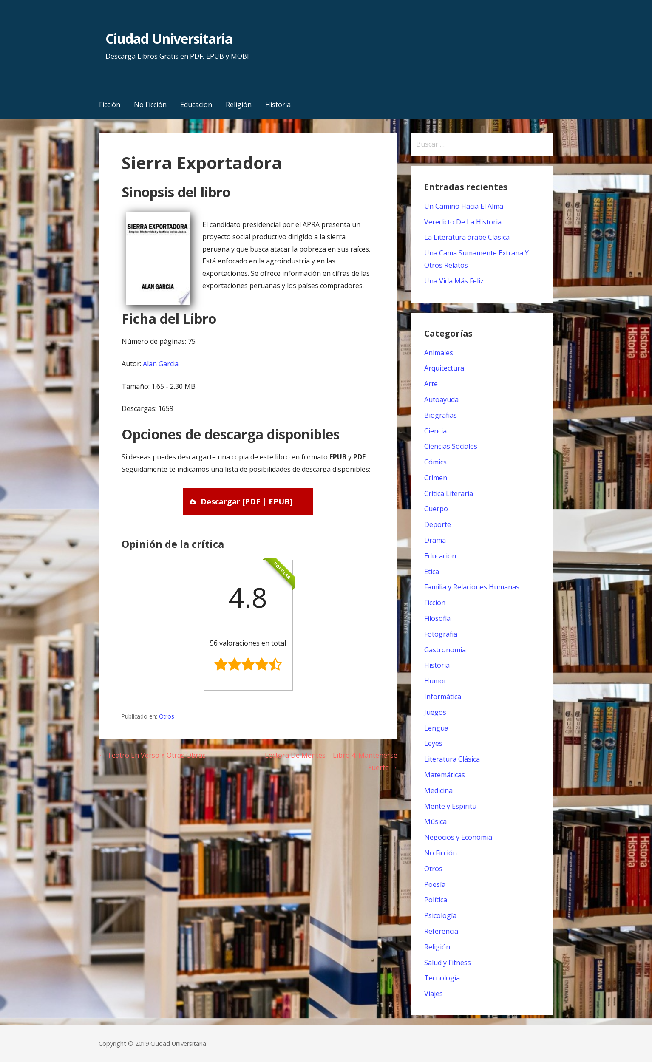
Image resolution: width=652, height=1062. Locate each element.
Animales (438, 352)
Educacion (196, 104)
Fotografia (440, 634)
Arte (431, 383)
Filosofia (437, 618)
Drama (435, 540)
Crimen (435, 477)
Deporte (437, 524)
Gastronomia (445, 649)
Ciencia (435, 431)
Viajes (433, 993)
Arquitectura (444, 368)
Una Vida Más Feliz (454, 281)
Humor (435, 680)
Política (435, 899)
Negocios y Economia (458, 837)
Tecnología (442, 978)
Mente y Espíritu (450, 806)
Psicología (440, 915)
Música (435, 821)
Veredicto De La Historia (463, 222)
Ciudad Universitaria (168, 38)
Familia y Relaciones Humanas (471, 587)
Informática (442, 696)
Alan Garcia (161, 363)
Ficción (109, 104)
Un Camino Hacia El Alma (463, 206)
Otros (166, 716)
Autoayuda (441, 399)
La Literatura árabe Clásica (467, 237)
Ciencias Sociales (450, 446)
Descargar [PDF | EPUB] (247, 501)
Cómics (435, 462)
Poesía (434, 884)
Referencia (441, 931)
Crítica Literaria (448, 493)
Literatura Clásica (452, 759)
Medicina (438, 790)
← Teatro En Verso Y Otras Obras (152, 755)
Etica (431, 571)
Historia (278, 104)
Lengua (436, 728)
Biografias (440, 415)
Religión (239, 104)
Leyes (433, 743)
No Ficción (150, 104)
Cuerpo (436, 508)
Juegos (435, 712)
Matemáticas (444, 774)
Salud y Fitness (447, 962)
